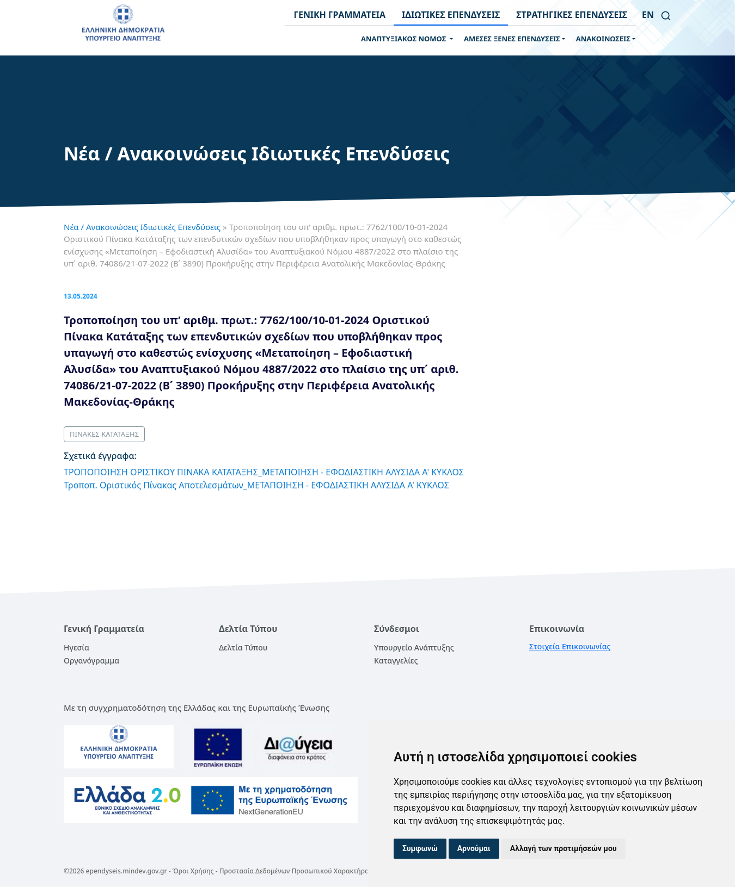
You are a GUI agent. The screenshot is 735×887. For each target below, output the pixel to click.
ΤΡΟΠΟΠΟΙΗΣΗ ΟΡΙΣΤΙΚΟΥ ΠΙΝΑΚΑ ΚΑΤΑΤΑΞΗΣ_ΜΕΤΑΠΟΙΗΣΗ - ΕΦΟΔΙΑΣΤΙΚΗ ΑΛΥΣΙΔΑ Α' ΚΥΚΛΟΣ (264, 472)
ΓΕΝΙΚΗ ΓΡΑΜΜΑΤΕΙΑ (339, 15)
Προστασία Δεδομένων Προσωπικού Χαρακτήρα (294, 871)
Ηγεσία (76, 647)
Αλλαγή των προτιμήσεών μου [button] (563, 848)
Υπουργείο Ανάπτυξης (414, 647)
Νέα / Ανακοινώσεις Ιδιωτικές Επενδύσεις (142, 226)
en (648, 15)
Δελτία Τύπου (243, 647)
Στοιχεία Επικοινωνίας (570, 646)
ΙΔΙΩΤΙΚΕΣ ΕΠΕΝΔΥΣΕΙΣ (451, 15)
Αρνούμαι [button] (474, 848)
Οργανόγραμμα (91, 660)
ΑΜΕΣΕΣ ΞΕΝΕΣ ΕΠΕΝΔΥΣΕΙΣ (512, 39)
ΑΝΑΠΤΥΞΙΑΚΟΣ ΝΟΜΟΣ (404, 39)
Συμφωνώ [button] (420, 848)
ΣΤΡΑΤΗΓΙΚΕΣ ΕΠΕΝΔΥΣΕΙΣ (571, 15)
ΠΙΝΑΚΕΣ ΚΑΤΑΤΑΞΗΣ (104, 434)
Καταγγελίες (396, 660)
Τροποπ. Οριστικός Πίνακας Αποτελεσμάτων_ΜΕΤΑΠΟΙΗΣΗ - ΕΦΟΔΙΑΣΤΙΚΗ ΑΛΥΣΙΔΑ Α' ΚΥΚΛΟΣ (256, 485)
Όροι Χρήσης (193, 871)
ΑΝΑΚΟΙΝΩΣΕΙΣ (603, 39)
